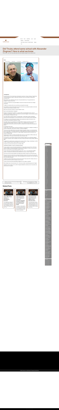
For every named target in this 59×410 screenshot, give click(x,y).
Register (35, 42)
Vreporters (12, 61)
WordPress (37, 370)
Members (22, 40)
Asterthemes (29, 370)
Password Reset (27, 40)
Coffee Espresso (22, 370)
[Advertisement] (29, 6)
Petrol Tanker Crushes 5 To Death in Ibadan (27, 42)
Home (24, 38)
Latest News (28, 38)
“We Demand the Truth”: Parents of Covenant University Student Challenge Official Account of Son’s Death (20, 200)
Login (32, 38)
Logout (35, 38)
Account (21, 38)
